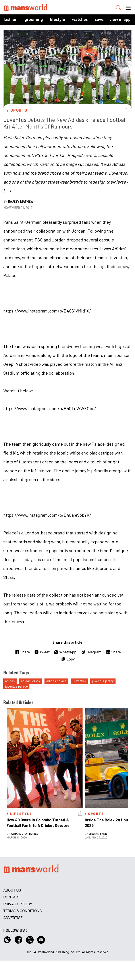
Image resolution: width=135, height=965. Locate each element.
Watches (80, 19)
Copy (68, 659)
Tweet (42, 652)
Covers (101, 19)
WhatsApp (65, 652)
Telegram (91, 652)
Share (22, 652)
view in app (120, 19)
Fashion (10, 19)
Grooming (34, 19)
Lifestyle (57, 19)
